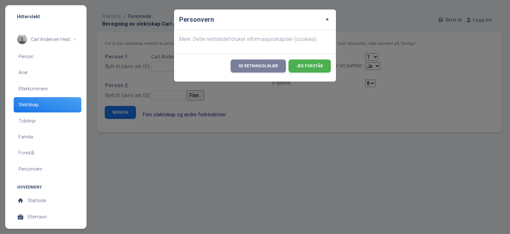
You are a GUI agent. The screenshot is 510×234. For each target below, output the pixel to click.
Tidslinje (27, 121)
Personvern (30, 169)
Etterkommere (33, 88)
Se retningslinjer (258, 66)
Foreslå (26, 152)
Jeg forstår (309, 66)
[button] (46, 39)
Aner (23, 72)
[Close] (327, 19)
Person (26, 56)
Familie (26, 136)
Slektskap (29, 104)
